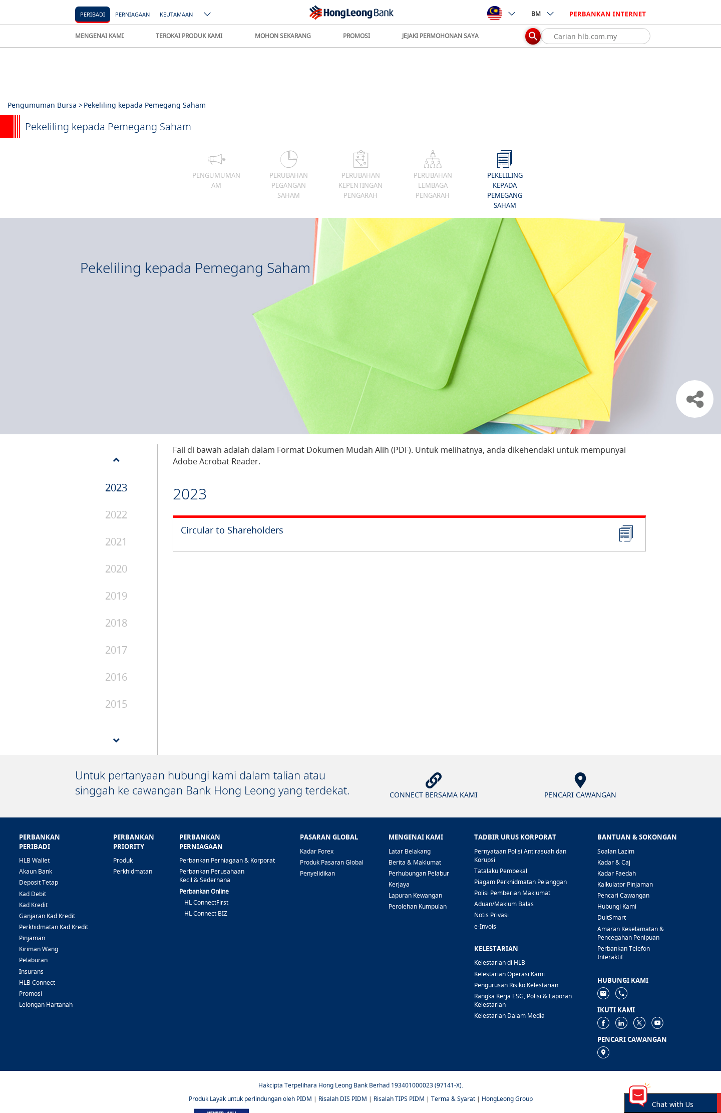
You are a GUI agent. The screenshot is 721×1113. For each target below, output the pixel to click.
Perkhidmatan (132, 871)
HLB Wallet (34, 860)
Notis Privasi (491, 915)
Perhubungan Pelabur (419, 873)
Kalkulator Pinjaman (625, 884)
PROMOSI (356, 36)
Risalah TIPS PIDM (399, 1098)
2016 (116, 677)
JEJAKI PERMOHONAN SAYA (440, 36)
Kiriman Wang (38, 949)
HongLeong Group (507, 1098)
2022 (116, 514)
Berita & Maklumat (415, 862)
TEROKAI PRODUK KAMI (189, 36)
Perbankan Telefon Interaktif (623, 952)
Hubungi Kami (616, 906)
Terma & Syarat (453, 1098)
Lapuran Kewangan (415, 895)
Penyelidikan (317, 873)
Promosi (30, 993)
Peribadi (92, 14)
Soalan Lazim (615, 851)
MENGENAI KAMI (99, 36)
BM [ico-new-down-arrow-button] (543, 13)
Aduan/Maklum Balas (504, 904)
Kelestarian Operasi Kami (509, 974)
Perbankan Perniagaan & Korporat (227, 860)
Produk (123, 860)
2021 (116, 541)
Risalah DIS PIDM (342, 1098)
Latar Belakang (410, 851)
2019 (116, 596)
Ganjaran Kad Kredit (47, 916)
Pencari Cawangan (623, 895)
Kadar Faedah (616, 873)
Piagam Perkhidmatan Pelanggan (520, 882)
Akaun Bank (35, 871)
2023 (116, 487)
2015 (116, 704)
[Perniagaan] (132, 14)
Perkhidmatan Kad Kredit (53, 927)
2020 (116, 569)
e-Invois (485, 926)
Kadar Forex (316, 851)
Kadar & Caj (613, 862)
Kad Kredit (33, 905)
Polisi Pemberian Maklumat (512, 893)
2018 (116, 623)
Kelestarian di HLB (499, 962)
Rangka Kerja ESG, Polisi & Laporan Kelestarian (523, 1000)
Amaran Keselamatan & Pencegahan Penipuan (630, 933)
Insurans (31, 971)
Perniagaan (132, 14)
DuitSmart (611, 917)
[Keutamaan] (176, 14)
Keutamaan (176, 14)
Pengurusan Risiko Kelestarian (516, 985)
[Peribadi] (92, 14)
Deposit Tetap (38, 882)
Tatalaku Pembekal (500, 871)
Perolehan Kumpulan (418, 906)
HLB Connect (37, 982)
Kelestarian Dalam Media (509, 1015)
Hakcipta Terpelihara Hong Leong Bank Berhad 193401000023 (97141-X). (360, 1085)
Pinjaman (32, 938)
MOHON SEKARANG (283, 36)
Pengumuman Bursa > (45, 105)
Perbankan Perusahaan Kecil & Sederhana (211, 875)
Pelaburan (33, 960)
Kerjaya (399, 884)
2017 (116, 650)
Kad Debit (32, 894)
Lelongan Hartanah (46, 1004)
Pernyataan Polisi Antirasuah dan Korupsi (520, 855)
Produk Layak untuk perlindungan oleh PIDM (250, 1098)
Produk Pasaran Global (332, 862)
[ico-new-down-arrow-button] (208, 15)
